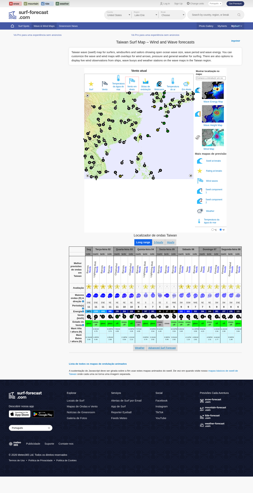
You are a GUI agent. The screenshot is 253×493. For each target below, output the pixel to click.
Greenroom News (68, 26)
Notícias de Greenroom (81, 428)
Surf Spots (23, 26)
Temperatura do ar (173, 104)
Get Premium (235, 3)
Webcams (159, 106)
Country (110, 12)
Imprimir (235, 57)
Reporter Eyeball (121, 428)
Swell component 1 (209, 207)
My (236, 26)
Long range (143, 258)
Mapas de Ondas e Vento (82, 422)
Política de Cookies (66, 476)
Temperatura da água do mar (118, 103)
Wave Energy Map (213, 118)
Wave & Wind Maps (44, 26)
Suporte (49, 459)
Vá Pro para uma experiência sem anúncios (37, 144)
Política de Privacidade (40, 476)
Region (137, 12)
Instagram (161, 422)
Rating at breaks (210, 187)
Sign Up (178, 3)
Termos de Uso (17, 476)
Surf (91, 106)
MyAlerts (222, 26)
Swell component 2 (209, 217)
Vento (105, 106)
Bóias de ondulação (146, 104)
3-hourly (158, 258)
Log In (167, 3)
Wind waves (208, 197)
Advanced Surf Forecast (162, 364)
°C (215, 246)
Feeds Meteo (119, 434)
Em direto (186, 106)
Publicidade (33, 459)
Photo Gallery (206, 26)
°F (223, 246)
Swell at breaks (209, 177)
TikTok (159, 428)
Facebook (161, 417)
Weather (206, 227)
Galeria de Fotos (77, 434)
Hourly (170, 258)
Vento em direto (132, 104)
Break (163, 12)
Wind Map (209, 165)
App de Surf (118, 422)
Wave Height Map (213, 141)
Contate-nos (66, 459)
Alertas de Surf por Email (126, 417)
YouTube (160, 434)
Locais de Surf (75, 417)
